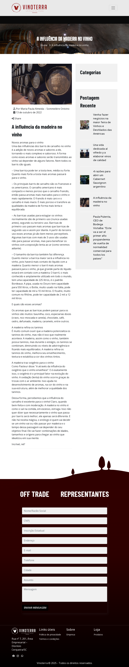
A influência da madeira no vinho (70, 45)
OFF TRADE (34, 494)
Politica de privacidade (50, 634)
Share (16, 118)
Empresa (70, 634)
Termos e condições (49, 638)
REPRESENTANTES (85, 494)
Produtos (98, 634)
